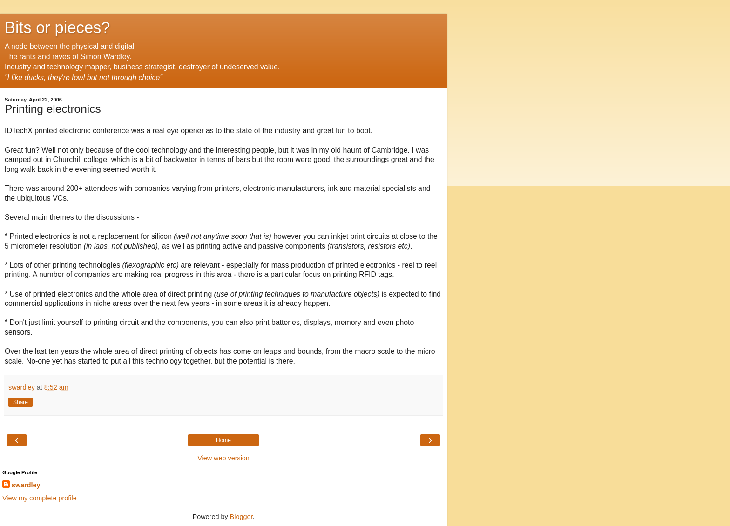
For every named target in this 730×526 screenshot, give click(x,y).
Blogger (241, 516)
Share (20, 402)
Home (223, 440)
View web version (223, 458)
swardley (26, 485)
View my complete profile (39, 498)
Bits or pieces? (57, 27)
